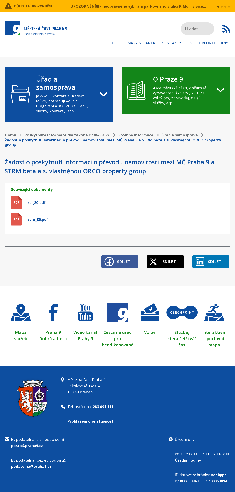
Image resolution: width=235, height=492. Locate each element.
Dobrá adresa (53, 336)
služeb (20, 336)
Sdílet (115, 259)
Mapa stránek (141, 42)
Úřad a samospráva (179, 134)
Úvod (115, 42)
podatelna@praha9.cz (31, 463)
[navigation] (59, 94)
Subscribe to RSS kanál (226, 28)
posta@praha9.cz (27, 443)
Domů (10, 134)
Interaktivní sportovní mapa (214, 336)
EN (190, 42)
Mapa (21, 330)
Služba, (182, 330)
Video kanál (85, 330)
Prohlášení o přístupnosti (91, 418)
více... (201, 6)
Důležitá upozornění (38, 6)
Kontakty (171, 42)
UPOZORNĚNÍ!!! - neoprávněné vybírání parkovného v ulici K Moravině (135, 6)
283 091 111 (103, 404)
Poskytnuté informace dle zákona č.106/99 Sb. (67, 134)
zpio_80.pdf (38, 219)
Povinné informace (135, 134)
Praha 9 (53, 330)
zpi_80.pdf (37, 202)
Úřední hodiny (213, 42)
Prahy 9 (85, 336)
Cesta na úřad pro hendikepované (117, 336)
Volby (149, 330)
